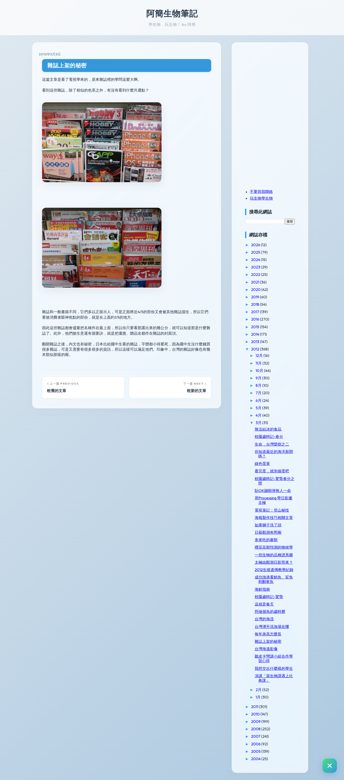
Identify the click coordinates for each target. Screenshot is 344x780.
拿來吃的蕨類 (266, 539)
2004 (256, 758)
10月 (260, 370)
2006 (256, 744)
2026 (256, 244)
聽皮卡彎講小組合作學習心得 (274, 658)
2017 (255, 311)
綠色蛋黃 (262, 463)
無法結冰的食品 (268, 429)
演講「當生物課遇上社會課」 (274, 678)
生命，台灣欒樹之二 (272, 444)
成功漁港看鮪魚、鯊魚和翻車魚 (274, 579)
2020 (256, 289)
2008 (256, 728)
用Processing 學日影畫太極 (273, 500)
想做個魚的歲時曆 (270, 611)
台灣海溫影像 (266, 648)
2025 (256, 252)
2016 (255, 319)
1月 (258, 697)
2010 (255, 714)
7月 (259, 392)
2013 (255, 341)
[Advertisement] (275, 82)
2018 (255, 304)
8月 (259, 385)
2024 (256, 259)
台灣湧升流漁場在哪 (272, 626)
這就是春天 (264, 604)
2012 (255, 349)
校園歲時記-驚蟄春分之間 (275, 480)
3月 (259, 422)
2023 (256, 267)
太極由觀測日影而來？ (274, 562)
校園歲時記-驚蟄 (269, 596)
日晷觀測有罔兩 (268, 532)
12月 (259, 355)
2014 (255, 334)
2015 (255, 326)
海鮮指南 (262, 589)
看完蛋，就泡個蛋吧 (272, 471)
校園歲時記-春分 (269, 436)
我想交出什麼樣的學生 (274, 668)
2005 (256, 751)
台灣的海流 (264, 618)
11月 (259, 363)
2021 (255, 282)
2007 (256, 736)
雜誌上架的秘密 (67, 65)
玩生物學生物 (261, 198)
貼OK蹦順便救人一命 (273, 490)
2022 (256, 274)
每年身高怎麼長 (268, 634)
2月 (259, 689)
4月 (259, 415)
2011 (255, 706)
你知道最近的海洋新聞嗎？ (274, 453)
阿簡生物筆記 (172, 13)
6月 (259, 400)
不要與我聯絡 (261, 191)
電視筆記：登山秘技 (272, 510)
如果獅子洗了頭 (268, 525)
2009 (256, 721)
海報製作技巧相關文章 (274, 517)
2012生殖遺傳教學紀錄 (274, 569)
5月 (259, 407)
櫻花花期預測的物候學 (274, 547)
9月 (259, 378)
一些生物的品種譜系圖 (274, 554)
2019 (255, 297)
